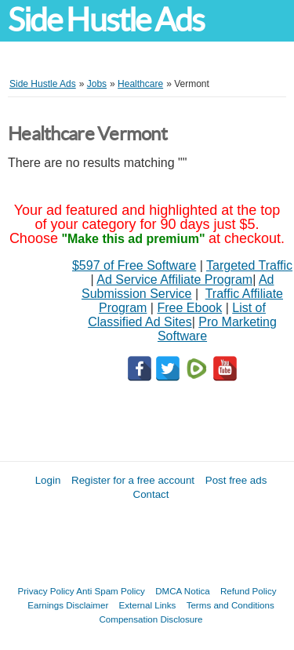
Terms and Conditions (230, 605)
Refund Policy (248, 591)
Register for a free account (132, 480)
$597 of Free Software (134, 265)
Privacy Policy (46, 591)
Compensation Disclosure (150, 619)
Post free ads (236, 480)
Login (48, 480)
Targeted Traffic (249, 265)
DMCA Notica (182, 591)
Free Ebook (189, 307)
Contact (151, 494)
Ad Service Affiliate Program (174, 279)
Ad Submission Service (178, 286)
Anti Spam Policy (110, 591)
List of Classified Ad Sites (177, 315)
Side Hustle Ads (106, 20)
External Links (147, 605)
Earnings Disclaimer (67, 605)
